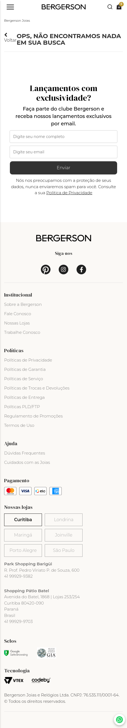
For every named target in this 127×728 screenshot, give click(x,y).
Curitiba (23, 519)
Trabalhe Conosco (22, 332)
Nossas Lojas (17, 323)
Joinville (63, 535)
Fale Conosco (17, 313)
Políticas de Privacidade (28, 360)
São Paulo (63, 550)
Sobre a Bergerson (23, 304)
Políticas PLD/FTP (22, 406)
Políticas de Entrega (24, 397)
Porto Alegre (22, 550)
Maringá (23, 535)
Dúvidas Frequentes (24, 453)
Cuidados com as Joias (27, 462)
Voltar (10, 38)
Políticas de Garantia (25, 369)
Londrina (64, 519)
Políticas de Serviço (23, 378)
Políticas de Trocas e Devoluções (36, 388)
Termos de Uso (19, 425)
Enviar (63, 167)
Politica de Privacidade (69, 192)
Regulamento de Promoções (33, 416)
